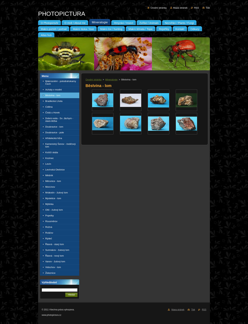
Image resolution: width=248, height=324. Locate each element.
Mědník (49, 175)
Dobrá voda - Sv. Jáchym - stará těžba (59, 119)
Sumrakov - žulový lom (57, 250)
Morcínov (50, 187)
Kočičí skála (51, 152)
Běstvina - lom (52, 95)
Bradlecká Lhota (53, 101)
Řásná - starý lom (54, 244)
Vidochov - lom (53, 267)
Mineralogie (111, 79)
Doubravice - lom (54, 126)
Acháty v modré (53, 89)
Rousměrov (51, 221)
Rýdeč (48, 238)
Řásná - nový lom (54, 255)
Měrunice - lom (53, 181)
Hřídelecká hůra (53, 138)
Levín (48, 164)
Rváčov (49, 232)
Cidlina (49, 106)
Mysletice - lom (53, 198)
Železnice (50, 273)
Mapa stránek (180, 7)
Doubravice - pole (54, 132)
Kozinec (49, 158)
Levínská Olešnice (55, 169)
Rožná (48, 227)
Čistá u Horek (52, 112)
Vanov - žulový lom (55, 261)
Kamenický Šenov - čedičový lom (60, 145)
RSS (196, 7)
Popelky (49, 215)
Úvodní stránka (158, 7)
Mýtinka (49, 204)
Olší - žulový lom (54, 209)
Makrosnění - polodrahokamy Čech (60, 82)
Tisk (208, 7)
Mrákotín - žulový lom (56, 192)
